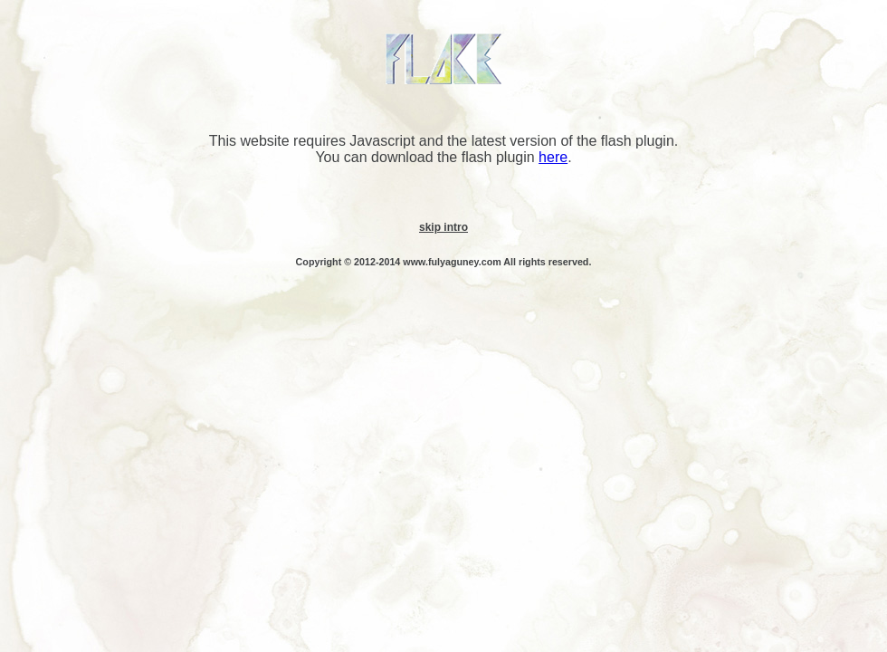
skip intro (443, 227)
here (553, 157)
